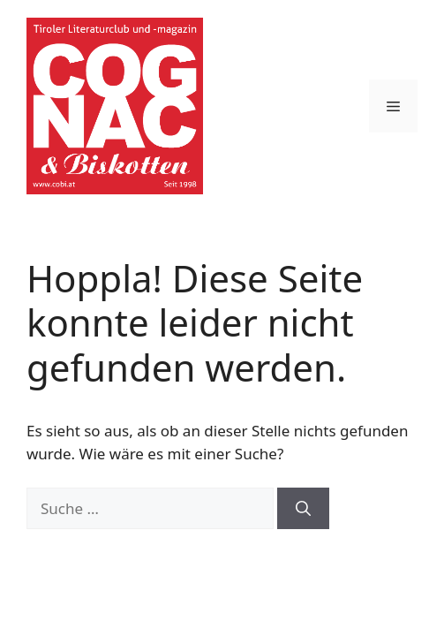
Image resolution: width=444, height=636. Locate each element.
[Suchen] (303, 509)
